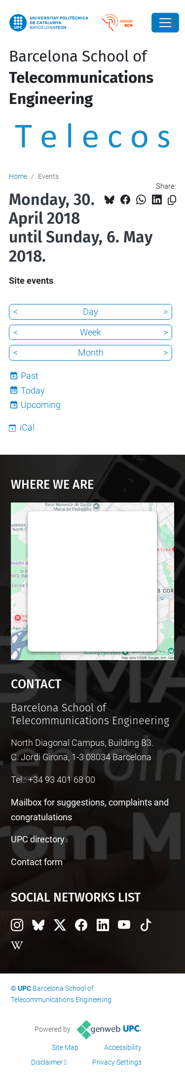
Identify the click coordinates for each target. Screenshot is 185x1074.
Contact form (37, 862)
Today (33, 390)
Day (90, 311)
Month (91, 352)
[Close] (165, 23)
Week (90, 332)
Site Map (65, 1047)
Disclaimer (47, 1062)
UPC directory (38, 839)
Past (29, 375)
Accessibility (123, 1047)
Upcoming (41, 405)
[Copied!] (172, 200)
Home (18, 176)
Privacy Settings (117, 1062)
